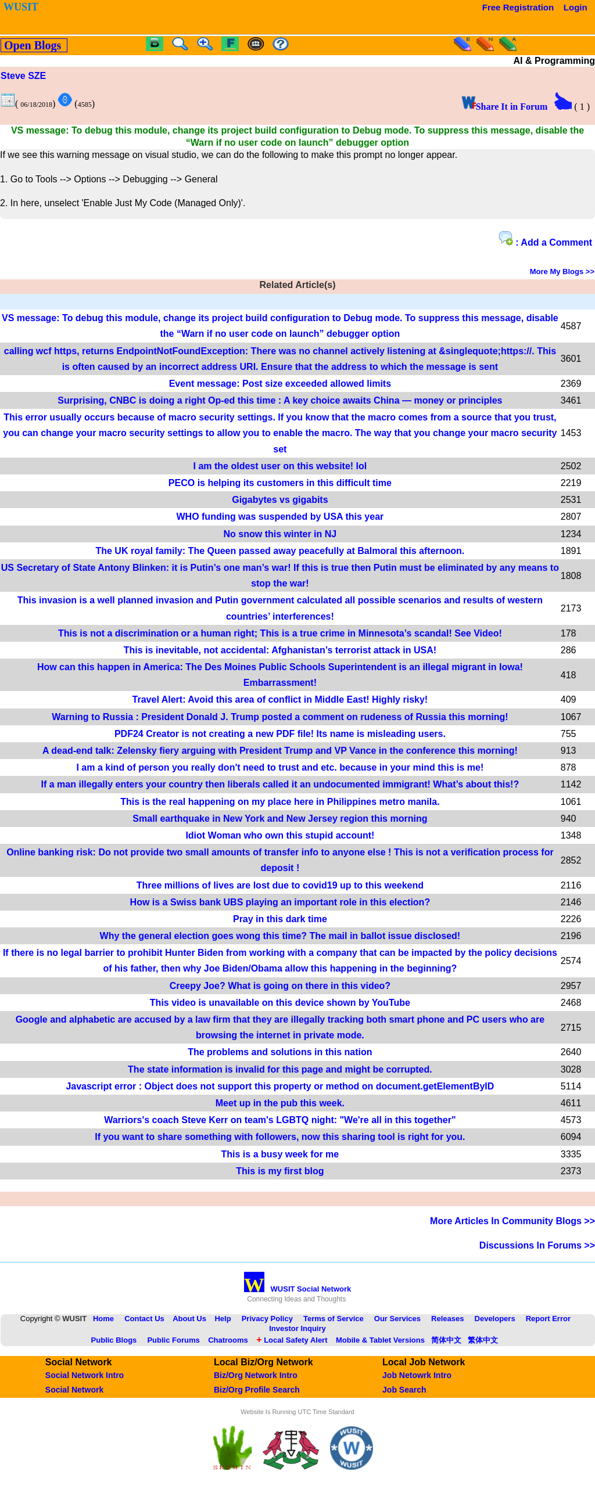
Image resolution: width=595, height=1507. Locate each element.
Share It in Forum (504, 107)
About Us (189, 1318)
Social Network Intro (84, 1375)
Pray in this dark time (280, 919)
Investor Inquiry (297, 1328)
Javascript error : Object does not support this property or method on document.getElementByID (280, 1086)
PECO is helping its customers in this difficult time (280, 483)
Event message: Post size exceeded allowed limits (280, 384)
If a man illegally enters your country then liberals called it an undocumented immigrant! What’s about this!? (280, 784)
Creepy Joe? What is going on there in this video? (280, 986)
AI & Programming (554, 61)
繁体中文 (483, 1340)
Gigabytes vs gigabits (280, 500)
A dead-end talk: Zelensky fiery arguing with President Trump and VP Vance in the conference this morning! (280, 751)
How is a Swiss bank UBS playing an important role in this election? (280, 902)
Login (575, 7)
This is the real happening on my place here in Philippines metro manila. (279, 802)
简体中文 (446, 1340)
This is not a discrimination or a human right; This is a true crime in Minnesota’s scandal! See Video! (280, 633)
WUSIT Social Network (298, 1289)
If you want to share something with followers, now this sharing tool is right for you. (280, 1137)
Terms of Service (333, 1318)
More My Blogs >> (562, 271)
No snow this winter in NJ (280, 534)
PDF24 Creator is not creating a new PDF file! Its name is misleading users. (280, 734)
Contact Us (144, 1318)
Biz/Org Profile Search (257, 1389)
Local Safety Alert (291, 1340)
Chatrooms (228, 1340)
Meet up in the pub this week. (280, 1103)
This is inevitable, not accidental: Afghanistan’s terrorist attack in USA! (280, 650)
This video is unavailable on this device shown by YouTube (280, 1003)
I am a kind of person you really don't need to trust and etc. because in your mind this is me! (279, 767)
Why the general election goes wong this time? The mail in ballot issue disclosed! (280, 936)
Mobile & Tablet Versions (380, 1340)
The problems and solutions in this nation (280, 1052)
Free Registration (518, 7)
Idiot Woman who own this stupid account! (279, 835)
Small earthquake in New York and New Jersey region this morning (279, 818)
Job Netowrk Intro (416, 1375)
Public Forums (173, 1340)
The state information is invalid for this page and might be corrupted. (280, 1069)
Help (222, 1318)
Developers (495, 1318)
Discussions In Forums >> (537, 1245)
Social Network (74, 1389)
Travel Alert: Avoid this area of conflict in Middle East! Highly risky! (280, 699)
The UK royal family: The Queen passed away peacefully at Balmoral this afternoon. (279, 551)
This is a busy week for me (280, 1154)
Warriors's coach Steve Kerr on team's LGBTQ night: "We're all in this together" (280, 1120)
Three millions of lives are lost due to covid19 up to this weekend (280, 885)
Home (103, 1318)
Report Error (548, 1318)
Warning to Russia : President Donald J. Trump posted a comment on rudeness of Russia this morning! (280, 717)
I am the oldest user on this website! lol (280, 466)
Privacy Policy (267, 1318)
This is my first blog (280, 1171)
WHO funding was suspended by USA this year (279, 516)
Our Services (397, 1318)
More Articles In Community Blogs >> (512, 1221)
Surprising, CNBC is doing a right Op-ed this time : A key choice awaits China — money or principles (280, 400)
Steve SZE (23, 76)
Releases (447, 1318)
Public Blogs (114, 1340)
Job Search (404, 1389)
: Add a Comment (545, 239)
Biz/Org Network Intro (256, 1375)
